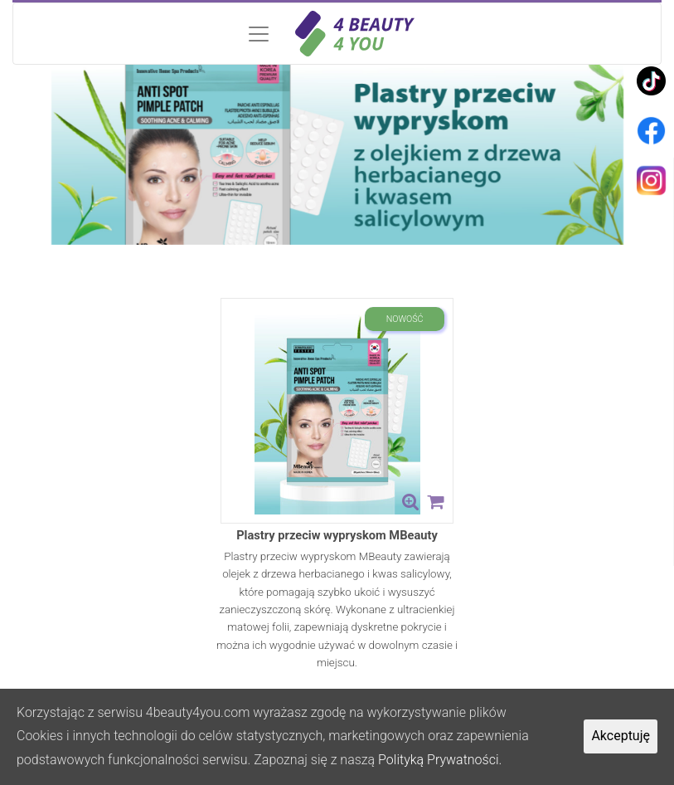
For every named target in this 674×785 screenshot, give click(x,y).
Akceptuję (620, 736)
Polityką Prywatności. (440, 760)
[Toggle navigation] (337, 33)
